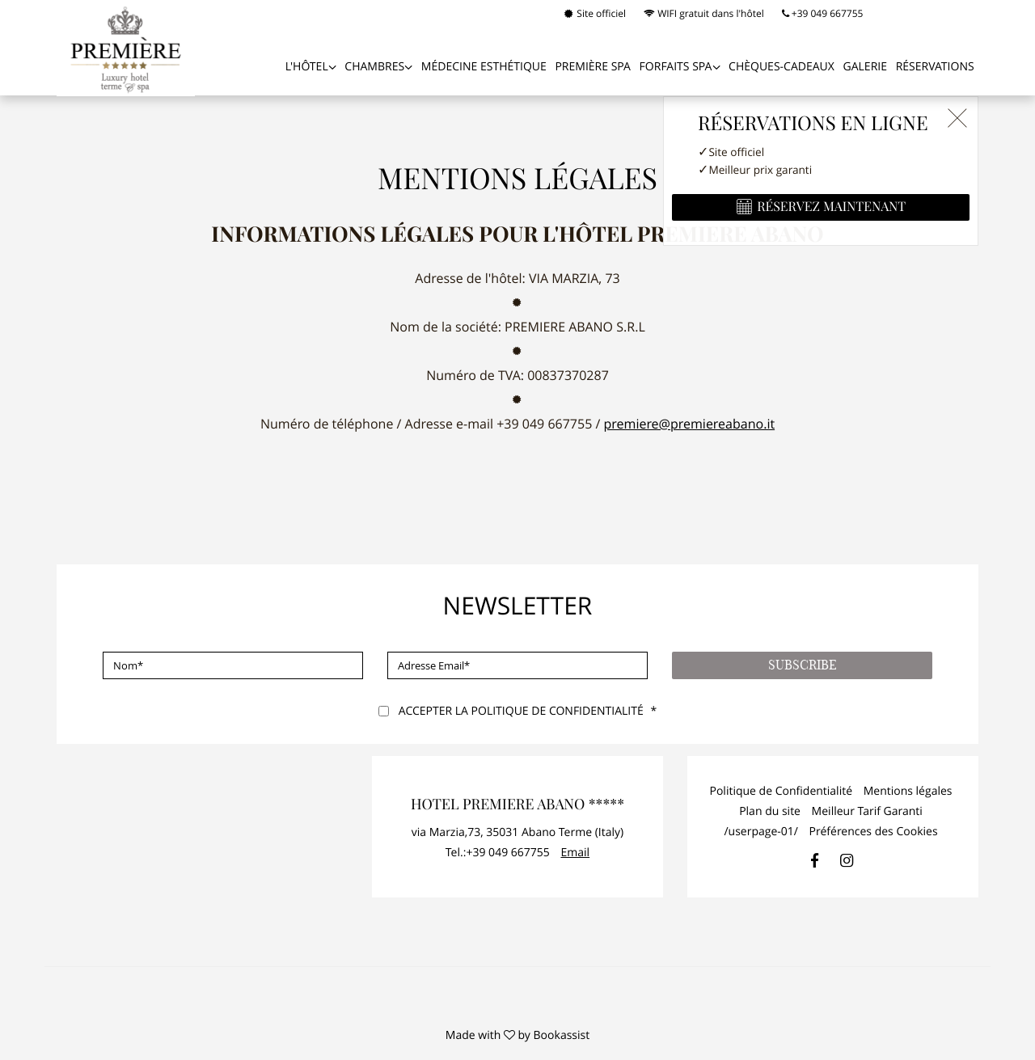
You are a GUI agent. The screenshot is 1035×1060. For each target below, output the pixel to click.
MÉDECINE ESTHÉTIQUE (484, 66)
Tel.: (498, 852)
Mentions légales (908, 791)
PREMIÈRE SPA (593, 66)
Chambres (374, 66)
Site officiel (595, 13)
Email (574, 852)
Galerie (865, 66)
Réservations (935, 66)
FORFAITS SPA (676, 66)
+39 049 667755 (823, 13)
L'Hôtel (306, 66)
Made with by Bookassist (517, 1035)
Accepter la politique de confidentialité (521, 711)
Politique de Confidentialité (780, 791)
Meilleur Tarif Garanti (867, 811)
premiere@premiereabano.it (689, 424)
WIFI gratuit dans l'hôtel (704, 13)
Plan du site (770, 811)
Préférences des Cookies (873, 831)
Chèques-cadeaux (781, 66)
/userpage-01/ (761, 831)
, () (517, 832)
